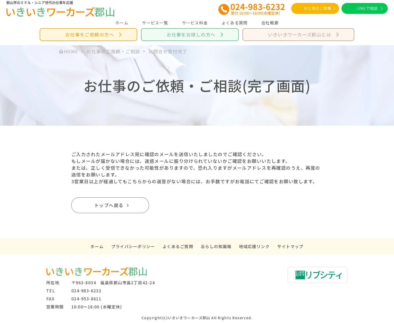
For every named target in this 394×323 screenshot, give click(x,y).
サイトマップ (290, 246)
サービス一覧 (155, 23)
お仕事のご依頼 (317, 8)
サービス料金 (195, 23)
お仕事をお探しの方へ (191, 34)
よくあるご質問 (178, 246)
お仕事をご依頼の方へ (89, 34)
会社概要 (270, 23)
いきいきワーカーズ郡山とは (299, 34)
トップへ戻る (109, 205)
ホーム (121, 23)
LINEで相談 (367, 8)
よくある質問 (235, 23)
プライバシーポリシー (133, 246)
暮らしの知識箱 (216, 246)
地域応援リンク (254, 246)
